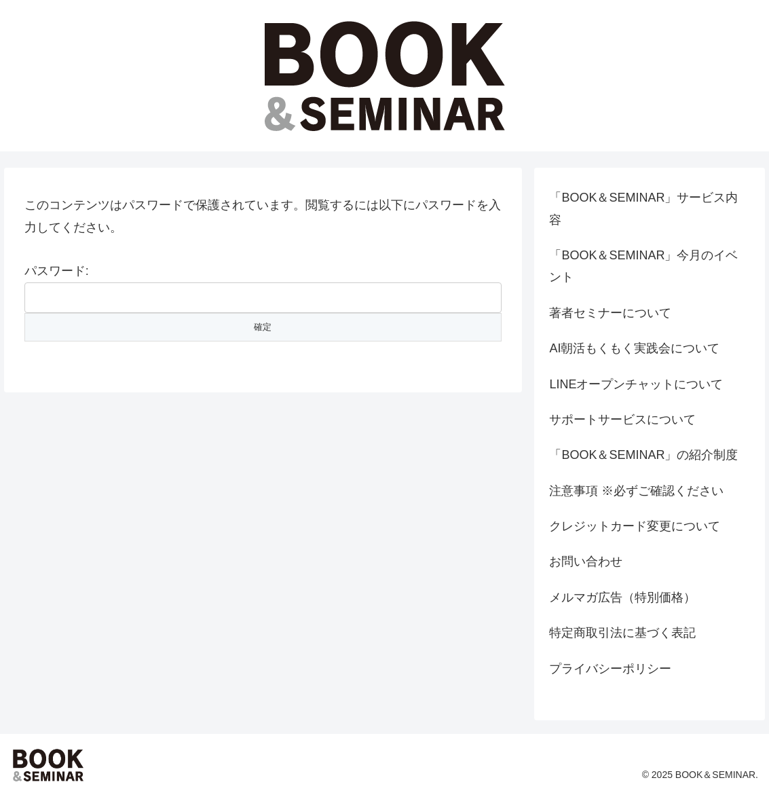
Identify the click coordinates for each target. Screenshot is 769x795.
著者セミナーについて (610, 313)
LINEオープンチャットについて (636, 384)
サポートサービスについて (622, 419)
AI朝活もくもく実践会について (634, 348)
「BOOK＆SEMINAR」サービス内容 (643, 208)
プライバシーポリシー (610, 669)
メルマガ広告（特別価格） (622, 597)
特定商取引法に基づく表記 (622, 633)
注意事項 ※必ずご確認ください (636, 491)
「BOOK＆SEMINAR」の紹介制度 (643, 455)
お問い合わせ (585, 561)
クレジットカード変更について (634, 526)
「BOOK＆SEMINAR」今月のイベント (643, 266)
